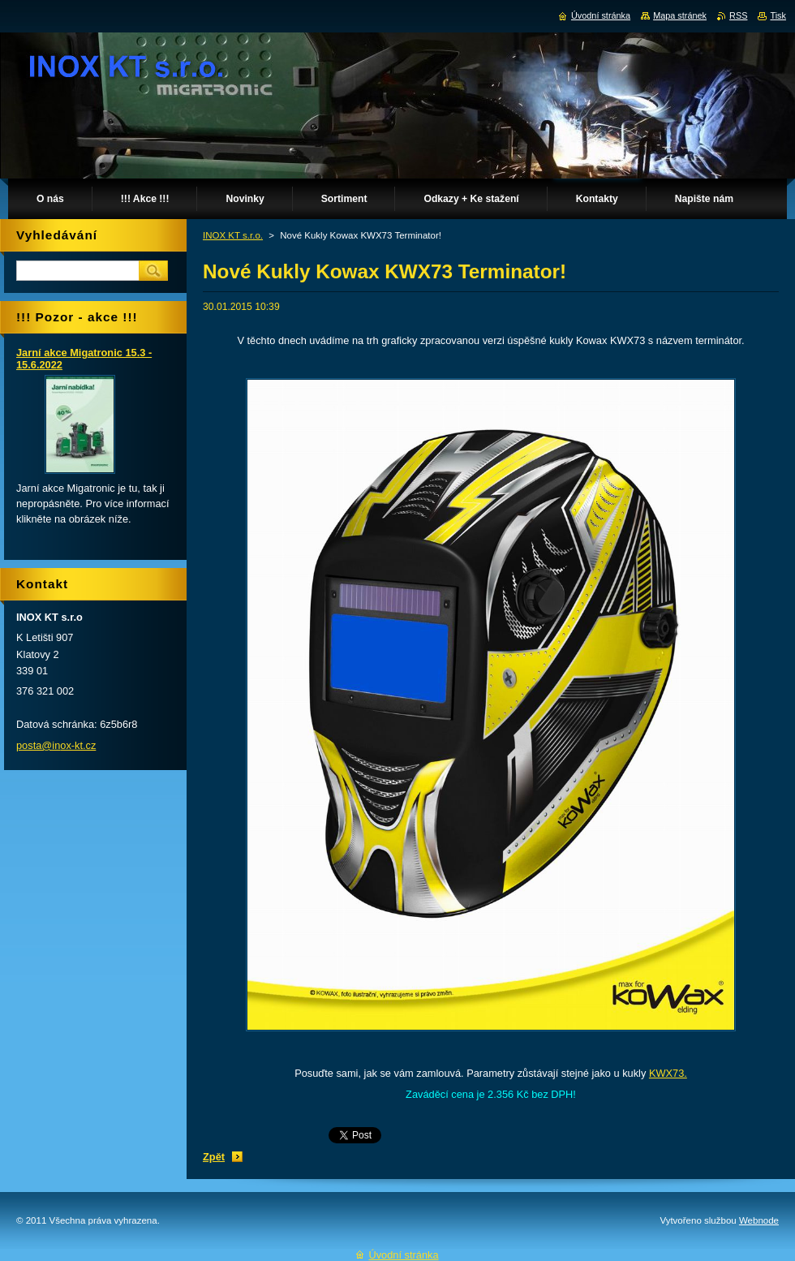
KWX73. (668, 1073)
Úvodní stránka (600, 15)
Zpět (214, 1157)
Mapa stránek (680, 15)
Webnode (759, 1220)
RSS (738, 15)
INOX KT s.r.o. (233, 235)
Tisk (778, 15)
